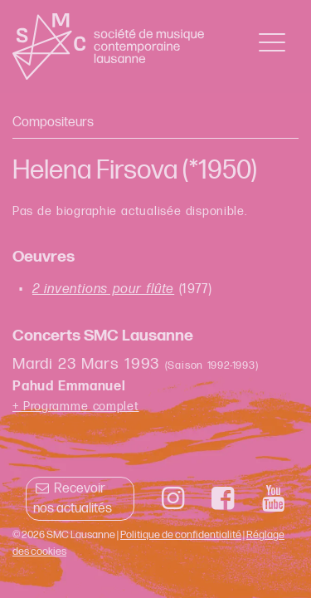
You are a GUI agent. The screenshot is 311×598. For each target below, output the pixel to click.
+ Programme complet (75, 406)
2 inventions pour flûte (103, 289)
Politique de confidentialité (180, 535)
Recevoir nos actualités (72, 499)
